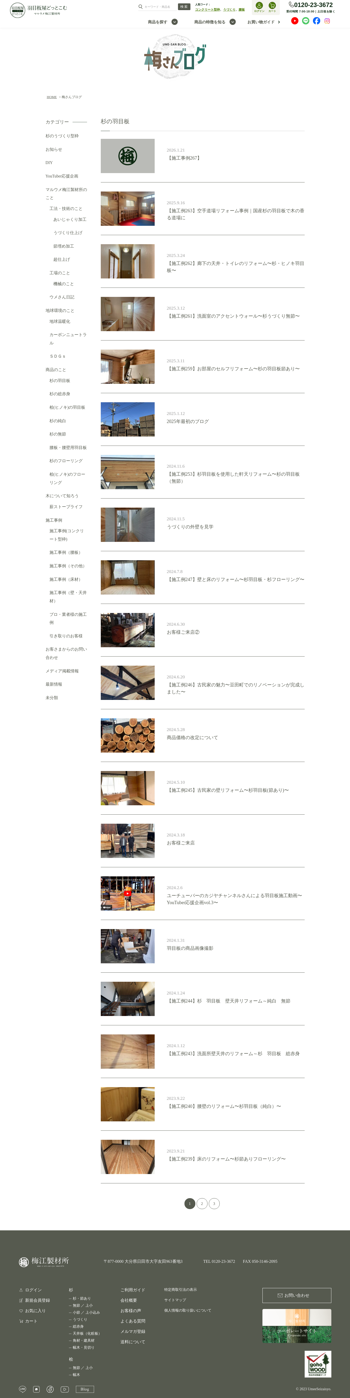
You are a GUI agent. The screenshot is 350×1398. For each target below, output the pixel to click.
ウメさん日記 (61, 297)
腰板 (242, 9)
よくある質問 (132, 1321)
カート (31, 1321)
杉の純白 (57, 421)
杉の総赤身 (59, 394)
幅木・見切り (84, 1347)
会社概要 (128, 1300)
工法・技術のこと (66, 208)
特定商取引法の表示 (180, 1290)
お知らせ (54, 149)
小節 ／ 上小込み (86, 1312)
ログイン (33, 1290)
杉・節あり (82, 1298)
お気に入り (35, 1311)
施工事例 (54, 520)
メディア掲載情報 (62, 671)
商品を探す (157, 22)
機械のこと (63, 284)
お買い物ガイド (261, 22)
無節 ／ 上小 (83, 1305)
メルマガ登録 (132, 1331)
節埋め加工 (63, 246)
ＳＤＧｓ (57, 356)
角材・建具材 (84, 1340)
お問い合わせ (296, 1295)
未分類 (52, 697)
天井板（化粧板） (87, 1333)
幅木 (76, 1375)
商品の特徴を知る (209, 22)
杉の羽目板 (59, 380)
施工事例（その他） (68, 566)
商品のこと (56, 369)
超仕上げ (61, 259)
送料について (132, 1342)
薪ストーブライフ (66, 506)
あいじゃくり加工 (70, 219)
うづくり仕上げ (67, 232)
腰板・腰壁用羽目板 (68, 447)
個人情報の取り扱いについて (187, 1310)
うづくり (229, 9)
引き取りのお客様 (66, 636)
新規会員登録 (37, 1300)
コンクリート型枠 (207, 9)
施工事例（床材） (66, 579)
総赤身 (78, 1326)
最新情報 (54, 684)
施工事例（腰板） (66, 552)
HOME (52, 97)
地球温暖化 (59, 321)
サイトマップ (175, 1300)
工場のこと (59, 273)
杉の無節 (57, 434)
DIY (49, 162)
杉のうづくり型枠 (62, 136)
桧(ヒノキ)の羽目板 (67, 407)
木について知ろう (62, 496)
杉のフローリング (66, 461)
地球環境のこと (60, 310)
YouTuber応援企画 (62, 176)
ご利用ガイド (132, 1290)
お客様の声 (130, 1310)
